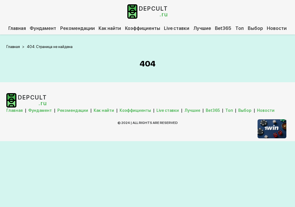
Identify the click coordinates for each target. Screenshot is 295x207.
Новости (277, 28)
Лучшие (202, 28)
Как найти (110, 28)
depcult (153, 11)
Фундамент (43, 28)
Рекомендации (77, 28)
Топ (239, 28)
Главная (17, 28)
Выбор (255, 28)
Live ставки (176, 28)
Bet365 (223, 28)
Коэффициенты (142, 28)
